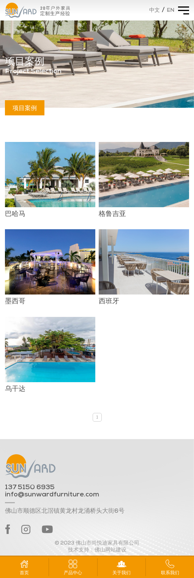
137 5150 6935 (30, 487)
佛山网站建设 (110, 550)
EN (170, 10)
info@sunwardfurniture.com (52, 494)
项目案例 (25, 108)
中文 (154, 10)
